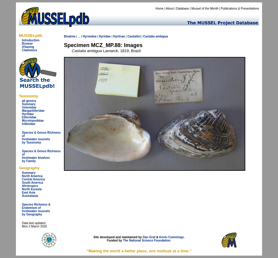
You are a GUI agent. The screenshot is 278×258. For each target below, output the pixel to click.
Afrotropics (30, 186)
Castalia (149, 36)
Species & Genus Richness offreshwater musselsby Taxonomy (41, 137)
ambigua (162, 36)
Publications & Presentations (240, 8)
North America (32, 176)
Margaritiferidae (33, 110)
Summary (29, 104)
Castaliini (134, 36)
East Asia (28, 192)
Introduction (30, 40)
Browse (27, 43)
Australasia (30, 195)
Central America (33, 179)
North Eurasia (32, 189)
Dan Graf (149, 237)
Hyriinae (119, 36)
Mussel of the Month (205, 8)
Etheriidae (29, 117)
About (170, 8)
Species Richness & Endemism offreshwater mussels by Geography (36, 209)
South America (32, 182)
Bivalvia (69, 36)
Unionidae (29, 107)
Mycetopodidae (33, 120)
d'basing (28, 47)
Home (160, 8)
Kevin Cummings (171, 237)
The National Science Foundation (146, 240)
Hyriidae (28, 114)
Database (182, 8)
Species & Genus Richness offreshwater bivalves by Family (41, 156)
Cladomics (29, 50)
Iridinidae (28, 124)
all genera (29, 100)
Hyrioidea (89, 36)
